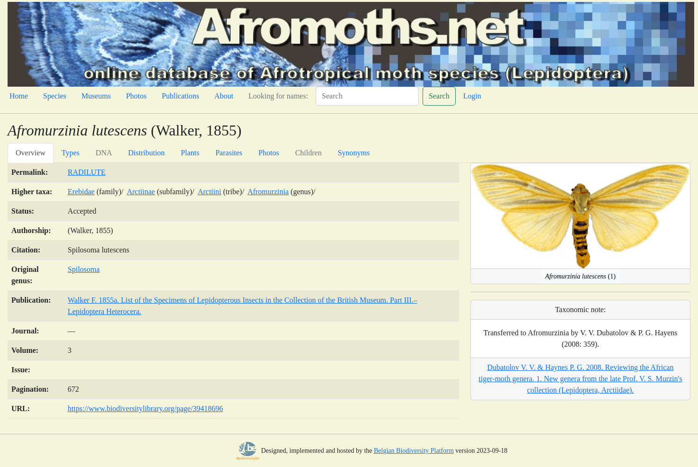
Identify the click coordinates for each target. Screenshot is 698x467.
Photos (136, 96)
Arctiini (209, 192)
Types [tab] (71, 153)
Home (18, 96)
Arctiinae (141, 192)
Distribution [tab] (146, 153)
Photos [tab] (268, 153)
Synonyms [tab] (354, 153)
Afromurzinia (268, 192)
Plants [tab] (190, 153)
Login (472, 96)
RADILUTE (87, 172)
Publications (180, 96)
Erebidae (81, 192)
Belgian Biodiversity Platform (414, 450)
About (223, 96)
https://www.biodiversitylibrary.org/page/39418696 (145, 408)
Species (54, 96)
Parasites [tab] (228, 153)
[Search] (367, 96)
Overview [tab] (30, 153)
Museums (96, 96)
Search (439, 96)
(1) (580, 276)
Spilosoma (84, 269)
